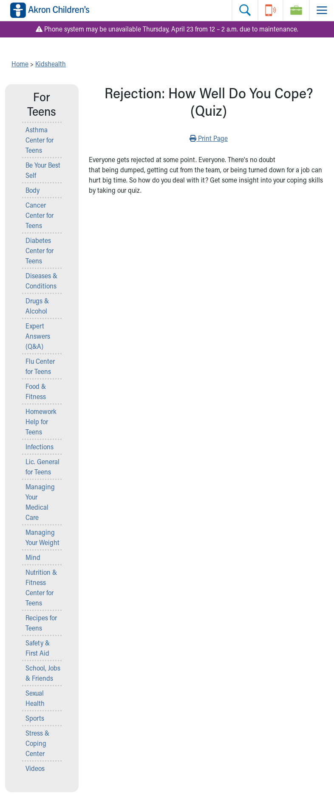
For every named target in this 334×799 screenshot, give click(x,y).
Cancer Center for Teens (39, 215)
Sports (34, 717)
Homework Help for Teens (41, 421)
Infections (39, 446)
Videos (35, 768)
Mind (32, 557)
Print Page (209, 138)
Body (32, 189)
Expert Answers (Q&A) (37, 336)
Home (19, 63)
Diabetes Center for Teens (39, 250)
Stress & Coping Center (37, 743)
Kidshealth (50, 63)
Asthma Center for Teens (39, 139)
